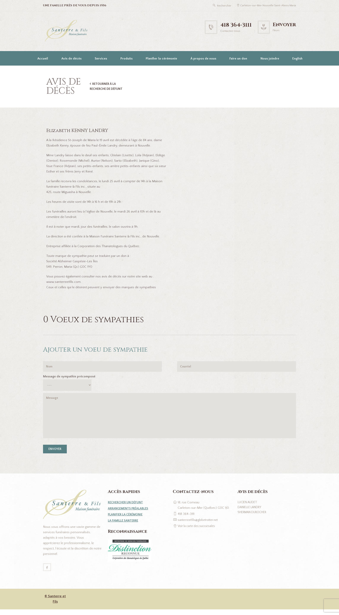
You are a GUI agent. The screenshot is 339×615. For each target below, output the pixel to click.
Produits (126, 58)
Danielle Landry (251, 512)
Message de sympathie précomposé (69, 377)
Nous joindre (270, 58)
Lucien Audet (249, 507)
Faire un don (238, 58)
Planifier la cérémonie (161, 58)
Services (101, 58)
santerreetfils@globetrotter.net (199, 524)
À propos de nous (203, 58)
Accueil (42, 58)
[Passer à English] (297, 58)
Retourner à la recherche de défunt (107, 86)
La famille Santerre (124, 525)
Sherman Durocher (254, 518)
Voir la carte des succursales (198, 531)
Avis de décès (71, 58)
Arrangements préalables (129, 513)
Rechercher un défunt (127, 507)
